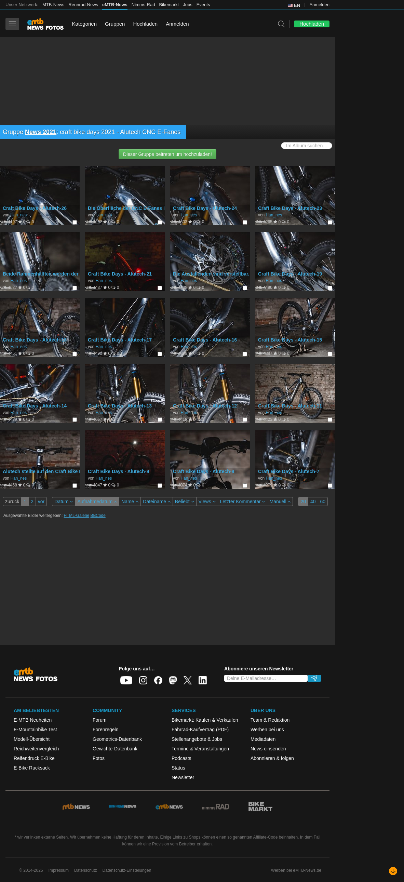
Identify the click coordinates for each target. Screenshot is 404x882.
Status (178, 768)
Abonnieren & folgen (272, 758)
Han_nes (18, 215)
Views (207, 501)
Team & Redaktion (270, 720)
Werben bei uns (267, 729)
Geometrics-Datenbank (117, 739)
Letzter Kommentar (242, 501)
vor (41, 501)
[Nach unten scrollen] (393, 871)
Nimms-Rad (143, 4)
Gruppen (115, 24)
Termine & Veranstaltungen (200, 748)
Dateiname (157, 501)
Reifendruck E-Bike (34, 758)
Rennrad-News (83, 4)
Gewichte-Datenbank (115, 748)
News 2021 (40, 132)
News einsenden (268, 748)
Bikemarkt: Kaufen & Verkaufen (205, 720)
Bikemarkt (169, 4)
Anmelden (319, 4)
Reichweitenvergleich (36, 748)
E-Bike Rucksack (32, 768)
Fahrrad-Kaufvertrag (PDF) (200, 729)
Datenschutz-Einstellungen (127, 870)
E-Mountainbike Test (35, 729)
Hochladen (145, 24)
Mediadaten (263, 739)
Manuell (280, 501)
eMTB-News (114, 4)
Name (129, 501)
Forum (99, 720)
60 (323, 501)
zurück (12, 501)
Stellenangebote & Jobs (197, 739)
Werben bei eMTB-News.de (296, 870)
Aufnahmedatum (97, 501)
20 (303, 501)
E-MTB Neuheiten (33, 720)
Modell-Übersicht (32, 739)
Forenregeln (106, 729)
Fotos (99, 758)
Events (203, 4)
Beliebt (184, 501)
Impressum (59, 870)
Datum (63, 501)
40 (313, 501)
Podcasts (181, 758)
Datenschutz (85, 870)
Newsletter (183, 777)
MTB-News (53, 4)
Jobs (187, 4)
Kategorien (84, 24)
